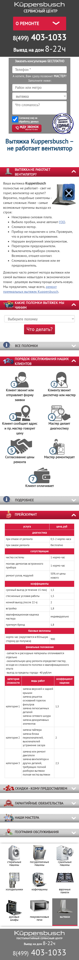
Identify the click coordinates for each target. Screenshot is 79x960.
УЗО (62, 222)
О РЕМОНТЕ (27, 23)
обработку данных (29, 121)
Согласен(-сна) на (29, 119)
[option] (14, 857)
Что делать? (39, 329)
